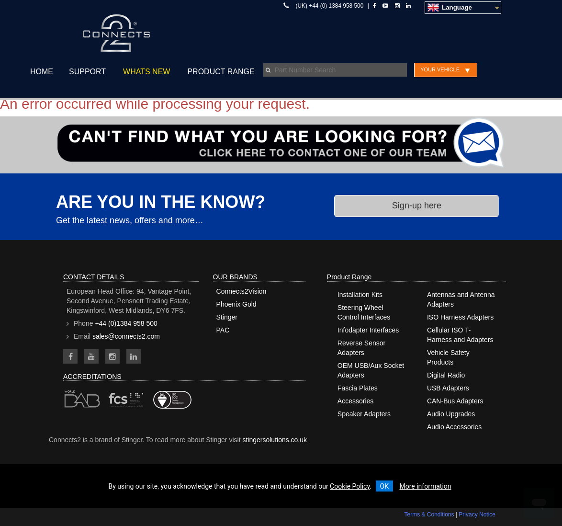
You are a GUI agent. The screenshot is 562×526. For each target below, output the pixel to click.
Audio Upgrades (451, 414)
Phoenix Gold (236, 304)
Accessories (355, 401)
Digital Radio (446, 375)
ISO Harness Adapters (460, 317)
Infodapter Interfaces (368, 330)
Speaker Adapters (364, 414)
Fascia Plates (357, 388)
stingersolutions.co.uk (274, 440)
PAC (223, 330)
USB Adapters (448, 388)
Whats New (146, 72)
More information (425, 486)
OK (384, 486)
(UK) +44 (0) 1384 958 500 (330, 5)
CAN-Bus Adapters (455, 401)
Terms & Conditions (429, 514)
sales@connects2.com (126, 336)
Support (87, 72)
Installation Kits (359, 294)
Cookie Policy (350, 486)
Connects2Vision (241, 291)
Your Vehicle (440, 69)
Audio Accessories (454, 427)
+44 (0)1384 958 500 (126, 323)
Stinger (226, 317)
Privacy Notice (477, 514)
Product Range (220, 72)
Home (41, 72)
